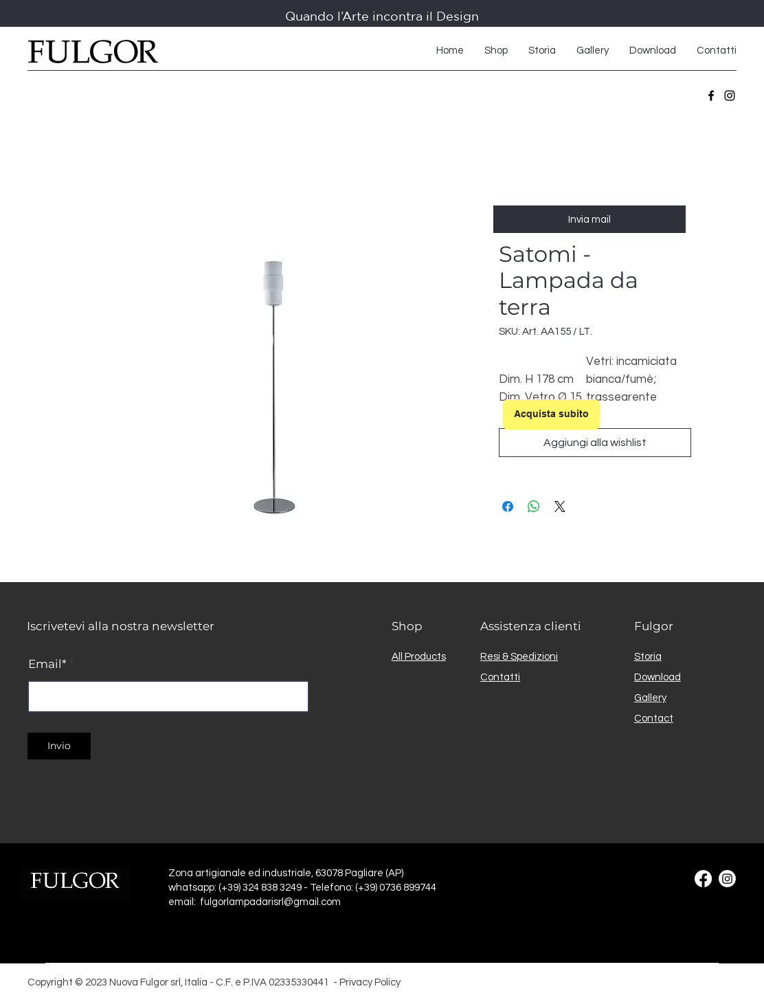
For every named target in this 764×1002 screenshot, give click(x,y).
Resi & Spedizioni (519, 657)
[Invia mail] (589, 219)
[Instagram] (730, 95)
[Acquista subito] (551, 414)
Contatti (500, 677)
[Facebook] (711, 95)
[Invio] (59, 746)
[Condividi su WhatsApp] (534, 506)
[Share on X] (560, 506)
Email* (47, 664)
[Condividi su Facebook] (507, 506)
